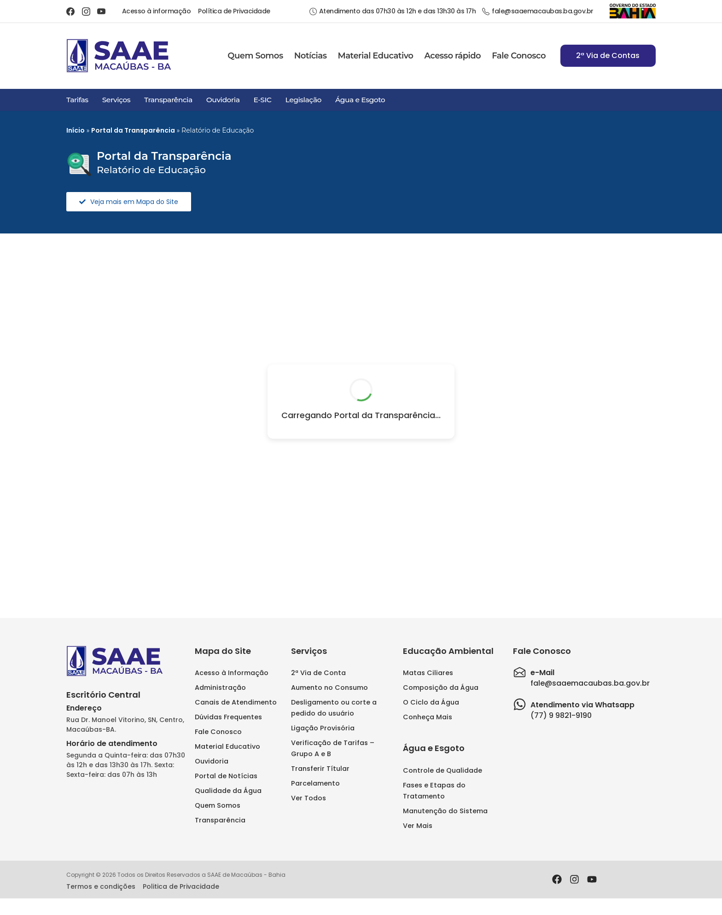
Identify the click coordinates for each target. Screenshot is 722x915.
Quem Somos (255, 56)
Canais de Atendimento (236, 702)
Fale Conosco (519, 56)
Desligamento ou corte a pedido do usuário (334, 708)
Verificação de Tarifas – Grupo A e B (332, 748)
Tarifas (77, 99)
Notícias (310, 56)
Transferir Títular (320, 768)
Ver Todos (308, 798)
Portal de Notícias (226, 776)
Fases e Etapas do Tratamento (434, 791)
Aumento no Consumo (329, 687)
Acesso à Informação (231, 672)
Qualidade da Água (228, 790)
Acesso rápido (452, 56)
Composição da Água (440, 687)
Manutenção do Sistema (445, 811)
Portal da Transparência (133, 130)
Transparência (168, 99)
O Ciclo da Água (431, 702)
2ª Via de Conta (318, 672)
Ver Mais (417, 825)
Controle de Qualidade (442, 770)
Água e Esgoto (360, 99)
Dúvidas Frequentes (228, 717)
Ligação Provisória (323, 728)
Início (75, 130)
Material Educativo (375, 56)
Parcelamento (315, 783)
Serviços (116, 99)
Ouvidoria (223, 99)
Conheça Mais (427, 717)
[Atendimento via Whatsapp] (519, 704)
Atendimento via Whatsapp (582, 704)
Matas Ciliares (428, 672)
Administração (220, 687)
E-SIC (262, 99)
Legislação (303, 99)
